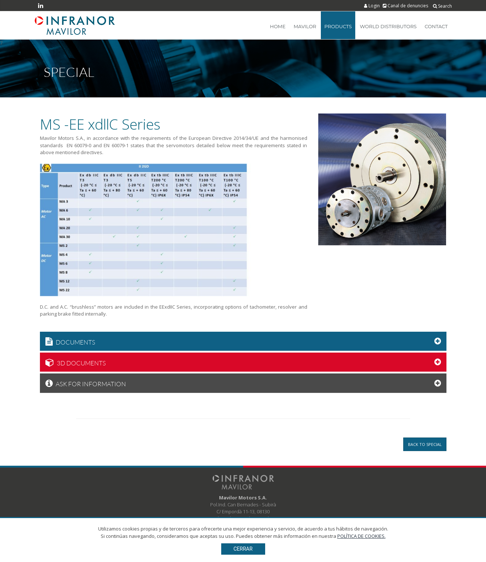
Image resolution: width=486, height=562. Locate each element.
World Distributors (388, 26)
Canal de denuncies (406, 6)
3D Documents (75, 362)
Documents (70, 341)
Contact (436, 26)
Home (278, 26)
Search (442, 6)
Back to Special (425, 444)
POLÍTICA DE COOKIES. (361, 554)
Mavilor (305, 26)
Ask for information (85, 383)
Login (372, 6)
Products (338, 26)
